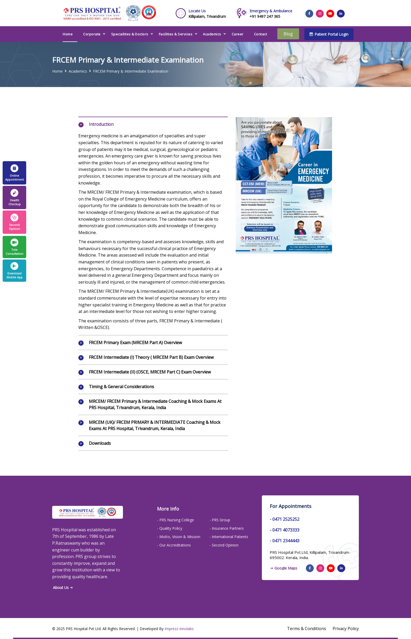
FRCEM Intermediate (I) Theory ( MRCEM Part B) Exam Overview (151, 357)
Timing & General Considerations (121, 386)
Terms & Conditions (306, 628)
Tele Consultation (14, 247)
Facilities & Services (176, 34)
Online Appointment (14, 172)
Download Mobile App (15, 270)
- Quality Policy (169, 528)
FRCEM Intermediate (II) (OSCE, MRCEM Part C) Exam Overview (150, 372)
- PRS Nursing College (175, 519)
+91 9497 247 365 (271, 13)
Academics (212, 34)
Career (238, 34)
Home (68, 34)
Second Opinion (14, 222)
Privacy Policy (346, 628)
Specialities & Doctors (129, 34)
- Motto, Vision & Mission (178, 536)
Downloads (100, 443)
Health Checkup (14, 197)
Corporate (92, 34)
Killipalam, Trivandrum (207, 13)
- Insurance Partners (226, 528)
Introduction (101, 124)
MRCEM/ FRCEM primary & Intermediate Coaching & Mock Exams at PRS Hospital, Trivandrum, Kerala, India (155, 404)
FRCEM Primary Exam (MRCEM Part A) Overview (135, 342)
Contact (260, 34)
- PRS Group (219, 519)
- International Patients (228, 536)
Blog (288, 34)
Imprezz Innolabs (179, 628)
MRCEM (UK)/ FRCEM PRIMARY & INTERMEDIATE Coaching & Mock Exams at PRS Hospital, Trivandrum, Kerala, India (154, 425)
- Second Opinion (224, 545)
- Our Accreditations (174, 545)
